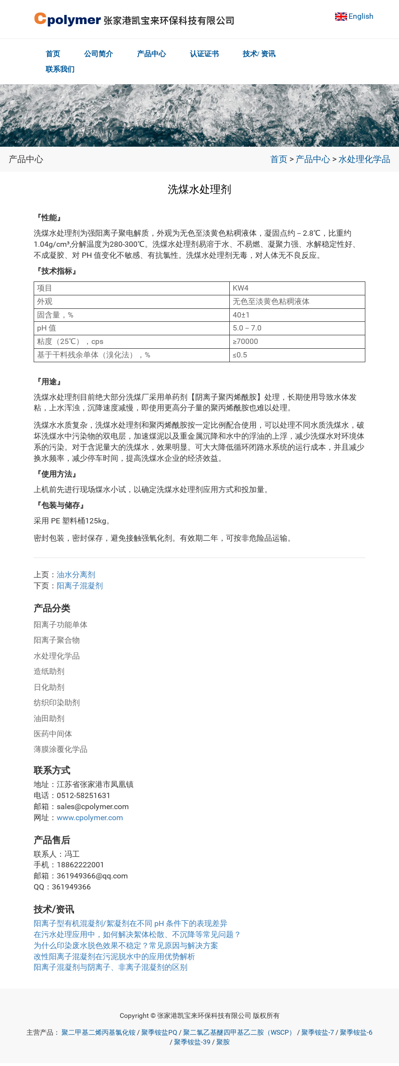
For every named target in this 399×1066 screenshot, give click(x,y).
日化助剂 (49, 690)
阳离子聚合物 (57, 642)
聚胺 (223, 1045)
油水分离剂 (76, 577)
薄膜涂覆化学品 (60, 752)
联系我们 (60, 72)
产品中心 (154, 54)
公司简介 (100, 54)
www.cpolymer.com (90, 820)
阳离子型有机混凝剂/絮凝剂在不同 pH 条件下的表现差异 (130, 926)
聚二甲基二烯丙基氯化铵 (99, 1035)
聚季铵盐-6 (356, 1035)
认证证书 (209, 54)
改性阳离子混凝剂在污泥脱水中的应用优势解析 (114, 959)
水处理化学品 (364, 162)
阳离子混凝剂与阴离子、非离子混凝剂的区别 (110, 970)
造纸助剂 (49, 674)
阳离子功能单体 (60, 627)
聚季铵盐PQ (159, 1035)
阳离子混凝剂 (80, 588)
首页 (53, 54)
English (361, 16)
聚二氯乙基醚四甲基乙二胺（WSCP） (239, 1035)
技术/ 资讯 (265, 54)
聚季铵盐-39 (192, 1045)
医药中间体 (53, 736)
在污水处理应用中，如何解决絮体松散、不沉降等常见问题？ (137, 937)
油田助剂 (49, 721)
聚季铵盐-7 (317, 1035)
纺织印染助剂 (57, 705)
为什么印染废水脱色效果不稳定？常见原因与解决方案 (126, 948)
